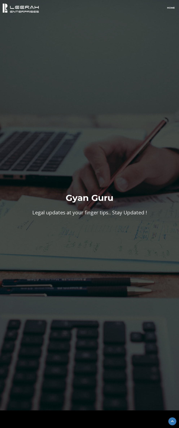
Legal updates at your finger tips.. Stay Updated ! (89, 209)
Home (171, 7)
